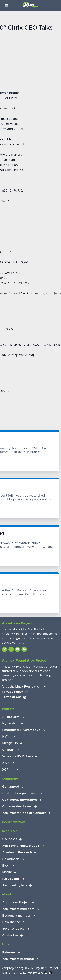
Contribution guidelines (19, 793)
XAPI (6, 763)
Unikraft (8, 750)
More (6, 944)
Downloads (10, 859)
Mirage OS (10, 743)
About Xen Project (16, 902)
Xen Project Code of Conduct (24, 813)
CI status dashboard (17, 806)
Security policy (13, 928)
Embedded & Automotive (21, 730)
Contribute (10, 778)
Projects (8, 709)
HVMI (6, 736)
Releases (9, 952)
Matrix (7, 872)
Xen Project (49, 968)
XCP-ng (7, 769)
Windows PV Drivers (17, 756)
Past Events (11, 879)
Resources (9, 831)
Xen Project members (18, 909)
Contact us (10, 935)
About (6, 894)
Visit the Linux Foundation (24, 686)
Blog (5, 865)
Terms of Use (14, 697)
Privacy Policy (15, 692)
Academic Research (17, 852)
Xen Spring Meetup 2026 (20, 846)
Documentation (13, 822)
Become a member (16, 915)
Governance (11, 922)
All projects (10, 717)
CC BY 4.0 (35, 973)
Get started (10, 786)
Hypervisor (10, 723)
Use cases (9, 839)
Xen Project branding (18, 959)
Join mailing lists (14, 885)
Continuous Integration (19, 799)
